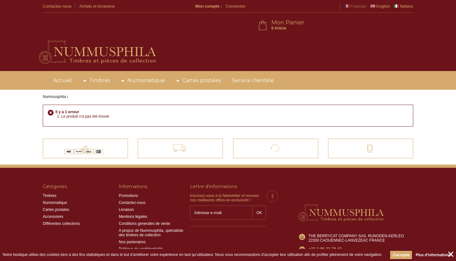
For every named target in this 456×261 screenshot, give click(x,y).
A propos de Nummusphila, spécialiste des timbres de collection (151, 215)
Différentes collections (61, 206)
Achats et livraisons (97, 6)
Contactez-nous (57, 6)
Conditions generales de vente (144, 206)
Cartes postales (201, 63)
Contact (364, 128)
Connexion (326, 6)
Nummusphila (54, 79)
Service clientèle (253, 63)
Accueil (62, 63)
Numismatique (146, 63)
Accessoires (53, 199)
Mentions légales (133, 199)
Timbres (99, 63)
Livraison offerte (185, 128)
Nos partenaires (132, 225)
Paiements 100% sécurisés (90, 128)
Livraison (126, 192)
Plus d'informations (433, 255)
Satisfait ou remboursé (281, 128)
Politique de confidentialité (141, 232)
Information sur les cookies (141, 239)
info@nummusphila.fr (326, 219)
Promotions (128, 178)
